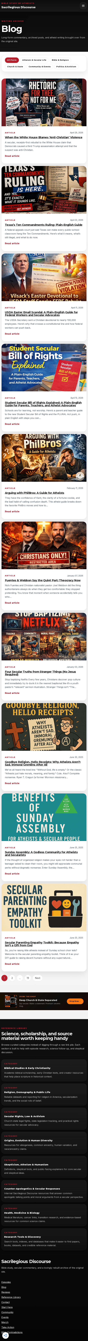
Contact (5, 1302)
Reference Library (11, 1297)
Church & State (15, 67)
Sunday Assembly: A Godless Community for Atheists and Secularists (41, 853)
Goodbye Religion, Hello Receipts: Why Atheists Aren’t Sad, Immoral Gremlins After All (42, 763)
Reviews (5, 1292)
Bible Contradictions (12, 1332)
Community (7, 1312)
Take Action (7, 1327)
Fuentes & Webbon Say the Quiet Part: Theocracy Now (43, 580)
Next (37, 978)
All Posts (12, 60)
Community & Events (40, 67)
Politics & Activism (66, 67)
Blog (3, 1287)
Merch (4, 1322)
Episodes (6, 1282)
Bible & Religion (60, 60)
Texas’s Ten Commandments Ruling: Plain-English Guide (43, 224)
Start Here (7, 1307)
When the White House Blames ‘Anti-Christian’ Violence (43, 137)
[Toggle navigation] (83, 5)
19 (28, 978)
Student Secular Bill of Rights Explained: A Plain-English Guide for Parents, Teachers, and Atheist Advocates (43, 404)
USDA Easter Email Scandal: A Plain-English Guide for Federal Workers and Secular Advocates (41, 314)
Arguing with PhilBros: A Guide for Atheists (34, 493)
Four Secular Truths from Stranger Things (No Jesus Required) (40, 673)
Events (5, 1317)
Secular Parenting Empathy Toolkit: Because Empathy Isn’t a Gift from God (42, 944)
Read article (12, 156)
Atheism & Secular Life (34, 60)
